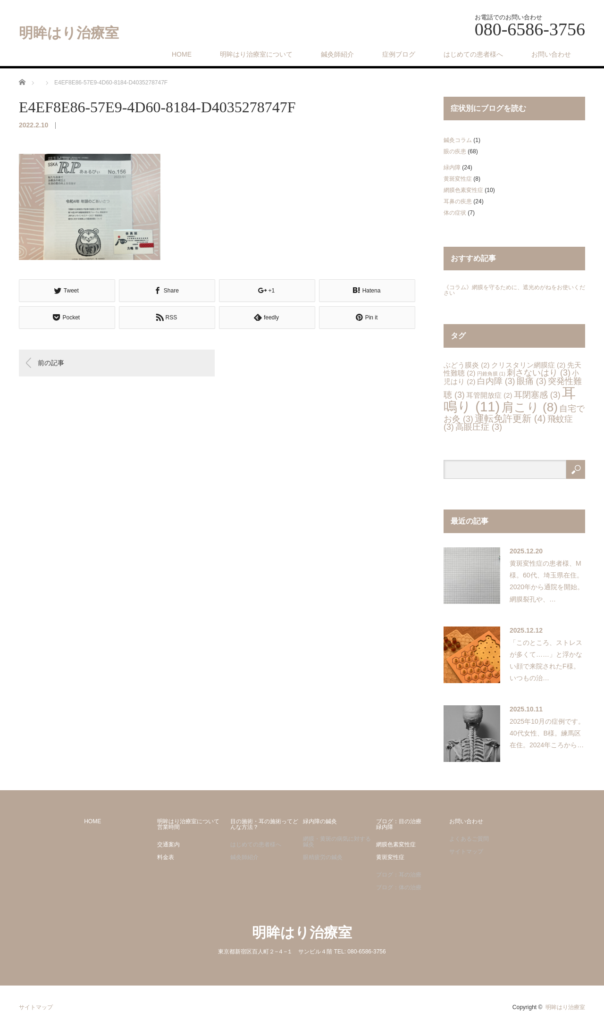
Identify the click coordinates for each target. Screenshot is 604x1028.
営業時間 (168, 827)
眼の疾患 (455, 151)
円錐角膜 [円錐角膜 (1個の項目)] (491, 373)
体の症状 (455, 212)
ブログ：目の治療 (398, 821)
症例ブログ (398, 54)
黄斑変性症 (458, 179)
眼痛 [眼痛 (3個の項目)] (531, 381)
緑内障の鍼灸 (320, 821)
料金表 (165, 857)
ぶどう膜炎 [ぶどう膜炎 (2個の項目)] (466, 365)
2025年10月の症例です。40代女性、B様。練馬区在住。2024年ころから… (547, 733)
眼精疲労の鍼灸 (323, 857)
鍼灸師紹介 (337, 54)
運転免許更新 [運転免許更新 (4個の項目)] (510, 418)
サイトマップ (466, 851)
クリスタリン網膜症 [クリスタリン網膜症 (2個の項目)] (528, 365)
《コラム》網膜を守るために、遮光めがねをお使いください (514, 290)
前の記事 (51, 362)
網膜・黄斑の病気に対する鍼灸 (337, 841)
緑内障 (452, 167)
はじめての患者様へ (473, 54)
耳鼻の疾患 (458, 201)
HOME (182, 54)
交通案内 (168, 844)
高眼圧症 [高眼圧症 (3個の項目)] (478, 427)
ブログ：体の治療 (398, 887)
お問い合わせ (551, 54)
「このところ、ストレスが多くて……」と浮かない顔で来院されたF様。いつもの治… (546, 660)
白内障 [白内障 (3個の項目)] (496, 381)
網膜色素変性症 (463, 190)
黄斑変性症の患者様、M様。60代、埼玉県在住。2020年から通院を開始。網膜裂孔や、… (547, 581)
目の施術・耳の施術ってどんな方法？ (264, 824)
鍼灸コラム (458, 140)
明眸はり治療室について (256, 54)
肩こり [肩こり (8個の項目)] (530, 407)
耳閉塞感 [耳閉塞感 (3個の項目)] (537, 395)
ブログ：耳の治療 (398, 875)
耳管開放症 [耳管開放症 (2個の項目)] (489, 395)
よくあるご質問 (469, 839)
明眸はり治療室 (69, 33)
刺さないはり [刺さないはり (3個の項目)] (538, 372)
